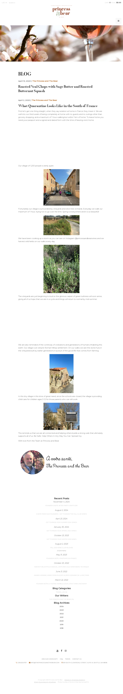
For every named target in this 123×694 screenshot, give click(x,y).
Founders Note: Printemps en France (61, 558)
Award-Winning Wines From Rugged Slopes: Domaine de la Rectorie (61, 575)
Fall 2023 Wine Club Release (61, 547)
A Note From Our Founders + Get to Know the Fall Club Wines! (61, 514)
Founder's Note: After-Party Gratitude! (61, 505)
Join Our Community (50, 659)
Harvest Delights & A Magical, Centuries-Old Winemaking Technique (61, 567)
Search (12, 3)
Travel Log (61, 592)
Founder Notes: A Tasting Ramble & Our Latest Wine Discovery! (61, 584)
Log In (4, 2)
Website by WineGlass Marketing (74, 680)
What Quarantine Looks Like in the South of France (58, 106)
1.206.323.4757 (21, 662)
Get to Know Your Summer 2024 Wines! (61, 522)
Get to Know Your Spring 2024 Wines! (62, 531)
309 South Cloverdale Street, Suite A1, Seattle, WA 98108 (84, 662)
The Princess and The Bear (45, 81)
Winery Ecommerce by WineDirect (45, 682)
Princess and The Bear (61, 11)
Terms (67, 659)
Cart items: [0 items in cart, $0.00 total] (113, 2)
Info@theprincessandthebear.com (44, 662)
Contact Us (76, 659)
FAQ (61, 659)
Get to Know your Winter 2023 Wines (61, 539)
